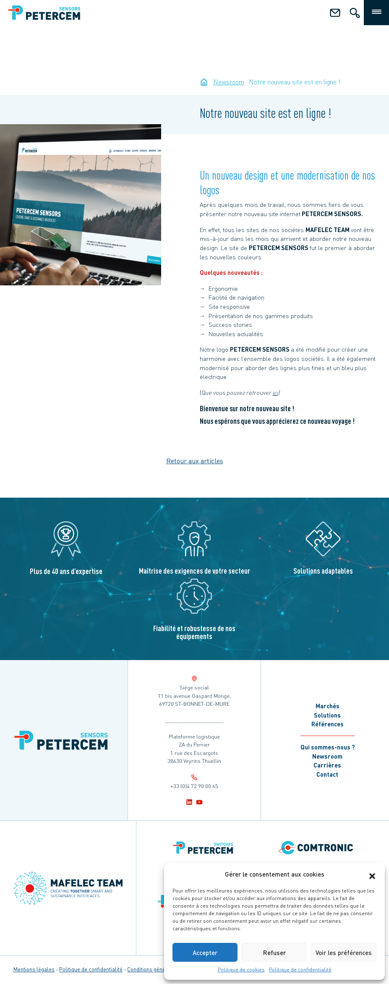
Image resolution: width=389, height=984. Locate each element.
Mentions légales (34, 969)
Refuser (274, 952)
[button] (372, 874)
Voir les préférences (344, 952)
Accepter (205, 952)
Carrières (327, 765)
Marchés (327, 706)
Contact (327, 774)
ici (275, 392)
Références (327, 724)
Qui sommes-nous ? (327, 747)
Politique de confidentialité (300, 969)
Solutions (327, 715)
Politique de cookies (241, 969)
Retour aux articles (194, 460)
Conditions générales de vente (163, 969)
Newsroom (327, 756)
